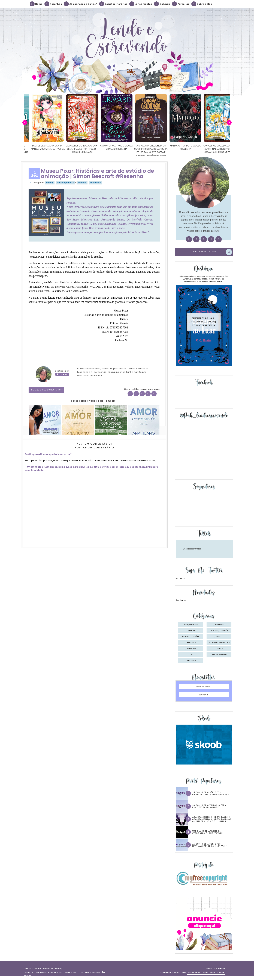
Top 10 (191, 630)
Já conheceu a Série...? (80, 3)
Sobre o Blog (202, 3)
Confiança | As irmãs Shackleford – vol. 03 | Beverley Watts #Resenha (41, 149)
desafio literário (191, 636)
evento (219, 636)
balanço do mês (219, 630)
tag (191, 654)
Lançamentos (141, 3)
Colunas (162, 3)
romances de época (219, 642)
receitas (191, 642)
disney (49, 182)
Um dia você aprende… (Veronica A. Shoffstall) (207, 832)
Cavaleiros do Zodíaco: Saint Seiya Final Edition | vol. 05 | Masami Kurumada (109, 149)
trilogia (191, 660)
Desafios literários (113, 3)
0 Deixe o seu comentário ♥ (47, 390)
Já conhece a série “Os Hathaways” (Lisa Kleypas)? (209, 845)
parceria (82, 182)
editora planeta (65, 182)
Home (36, 3)
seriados (191, 648)
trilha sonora (219, 654)
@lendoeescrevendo (192, 548)
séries (219, 648)
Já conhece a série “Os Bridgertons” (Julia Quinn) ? (210, 793)
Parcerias (180, 3)
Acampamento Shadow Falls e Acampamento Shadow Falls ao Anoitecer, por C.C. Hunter (212, 819)
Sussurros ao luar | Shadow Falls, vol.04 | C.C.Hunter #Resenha (203, 322)
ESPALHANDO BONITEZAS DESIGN (206, 972)
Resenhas (53, 3)
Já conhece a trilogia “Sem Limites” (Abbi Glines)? (209, 806)
